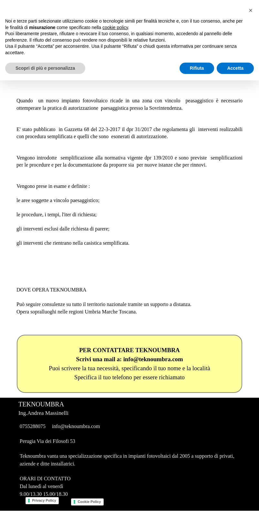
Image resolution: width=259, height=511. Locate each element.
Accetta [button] (235, 498)
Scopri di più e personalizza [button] (45, 498)
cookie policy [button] (115, 457)
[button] (250, 441)
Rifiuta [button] (197, 498)
